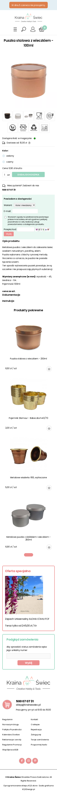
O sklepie (35, 724)
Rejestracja (36, 729)
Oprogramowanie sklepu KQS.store (20, 785)
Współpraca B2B (10, 749)
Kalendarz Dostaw (11, 734)
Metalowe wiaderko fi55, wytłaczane (28, 477)
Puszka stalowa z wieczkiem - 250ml (28, 358)
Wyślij (28, 663)
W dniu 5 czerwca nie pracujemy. (28, 5)
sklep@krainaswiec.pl (28, 705)
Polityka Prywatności (12, 729)
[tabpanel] (28, 434)
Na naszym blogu (10, 724)
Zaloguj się (36, 734)
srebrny (10, 155)
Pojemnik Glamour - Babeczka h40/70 (28, 418)
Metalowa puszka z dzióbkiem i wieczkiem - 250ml (28, 538)
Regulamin (7, 719)
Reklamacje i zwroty (11, 739)
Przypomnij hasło (39, 744)
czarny (9, 161)
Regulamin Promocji (11, 744)
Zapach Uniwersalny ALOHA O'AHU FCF (27, 619)
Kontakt (34, 719)
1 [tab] (28, 554)
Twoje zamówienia (40, 739)
